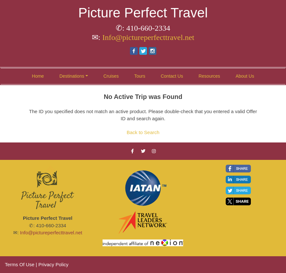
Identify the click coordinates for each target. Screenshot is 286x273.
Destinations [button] (71, 76)
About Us (245, 76)
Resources (209, 76)
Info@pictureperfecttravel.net (148, 37)
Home (38, 76)
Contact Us (172, 76)
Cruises (111, 76)
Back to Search (143, 132)
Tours (139, 76)
